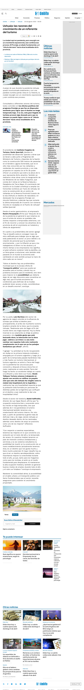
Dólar (13, 9)
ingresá (80, 13)
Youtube (20, 684)
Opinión (67, 18)
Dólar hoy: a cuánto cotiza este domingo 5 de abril (51, 62)
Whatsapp (25, 684)
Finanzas (37, 18)
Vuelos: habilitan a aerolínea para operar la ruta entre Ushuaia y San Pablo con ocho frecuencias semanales (16, 135)
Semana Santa (28, 9)
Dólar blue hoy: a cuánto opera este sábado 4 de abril (30, 673)
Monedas (46, 205)
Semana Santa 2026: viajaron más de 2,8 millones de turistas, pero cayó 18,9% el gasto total (53, 167)
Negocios (57, 18)
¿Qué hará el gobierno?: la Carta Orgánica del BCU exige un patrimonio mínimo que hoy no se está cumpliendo (52, 629)
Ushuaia (20, 21)
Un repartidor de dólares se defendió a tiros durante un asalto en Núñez (11, 657)
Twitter (3, 684)
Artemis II (19, 9)
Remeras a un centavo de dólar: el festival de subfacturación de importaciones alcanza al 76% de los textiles (31, 657)
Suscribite (32, 523)
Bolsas (51, 205)
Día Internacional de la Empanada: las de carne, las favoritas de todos (31, 557)
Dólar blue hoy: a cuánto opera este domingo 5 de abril (51, 54)
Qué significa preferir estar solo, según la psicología (57, 576)
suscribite (74, 13)
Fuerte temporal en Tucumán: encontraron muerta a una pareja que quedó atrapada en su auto (51, 88)
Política (47, 18)
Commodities (56, 205)
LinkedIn (16, 684)
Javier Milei (38, 9)
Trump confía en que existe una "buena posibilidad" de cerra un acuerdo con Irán (52, 101)
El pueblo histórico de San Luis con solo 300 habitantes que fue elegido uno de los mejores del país (36, 134)
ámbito (5, 21)
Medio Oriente (47, 9)
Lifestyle (12, 21)
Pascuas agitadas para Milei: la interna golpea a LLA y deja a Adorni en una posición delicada (54, 135)
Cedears (62, 205)
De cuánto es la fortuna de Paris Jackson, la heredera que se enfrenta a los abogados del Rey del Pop (52, 74)
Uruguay (77, 18)
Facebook (7, 684)
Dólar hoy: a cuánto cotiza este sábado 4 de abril (52, 655)
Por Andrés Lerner (27, 665)
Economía (26, 18)
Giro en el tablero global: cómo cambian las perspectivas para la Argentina (12, 670)
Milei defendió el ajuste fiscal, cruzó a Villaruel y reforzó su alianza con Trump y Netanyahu (53, 151)
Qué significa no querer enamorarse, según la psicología (12, 556)
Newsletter (80, 17)
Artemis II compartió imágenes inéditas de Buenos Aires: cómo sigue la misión (53, 121)
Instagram (11, 684)
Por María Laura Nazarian (9, 676)
